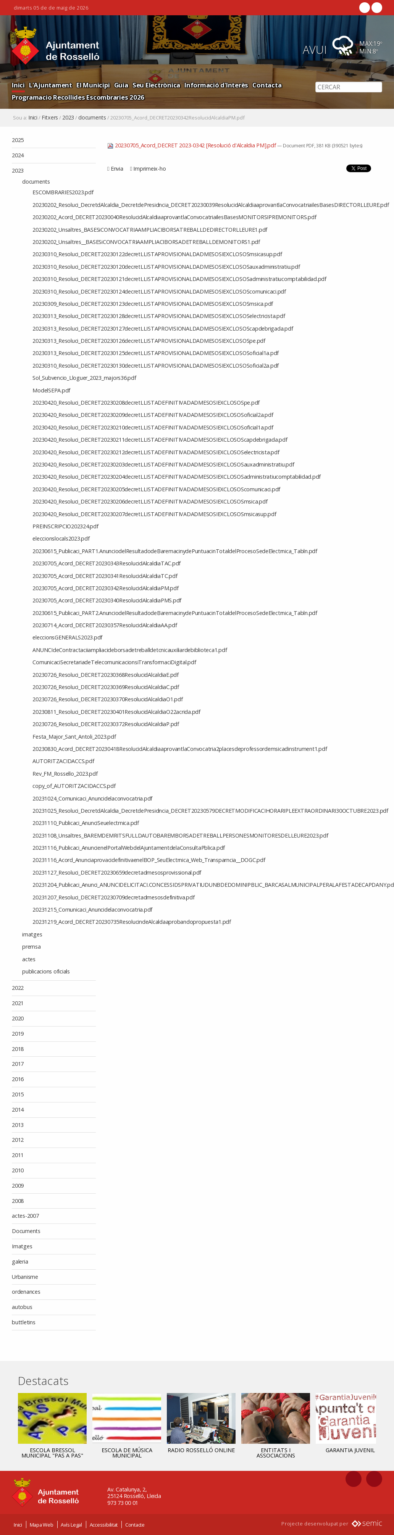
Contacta (266, 85)
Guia (121, 85)
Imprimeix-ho (149, 168)
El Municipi (93, 85)
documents (92, 117)
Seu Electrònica (156, 85)
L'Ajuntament (50, 85)
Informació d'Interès (216, 85)
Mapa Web (41, 1524)
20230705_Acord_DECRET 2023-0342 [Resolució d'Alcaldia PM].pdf (192, 145)
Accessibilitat (104, 1524)
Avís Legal (71, 1524)
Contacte (135, 1524)
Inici (18, 85)
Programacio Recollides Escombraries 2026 (78, 97)
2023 (68, 117)
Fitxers (50, 117)
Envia (117, 168)
